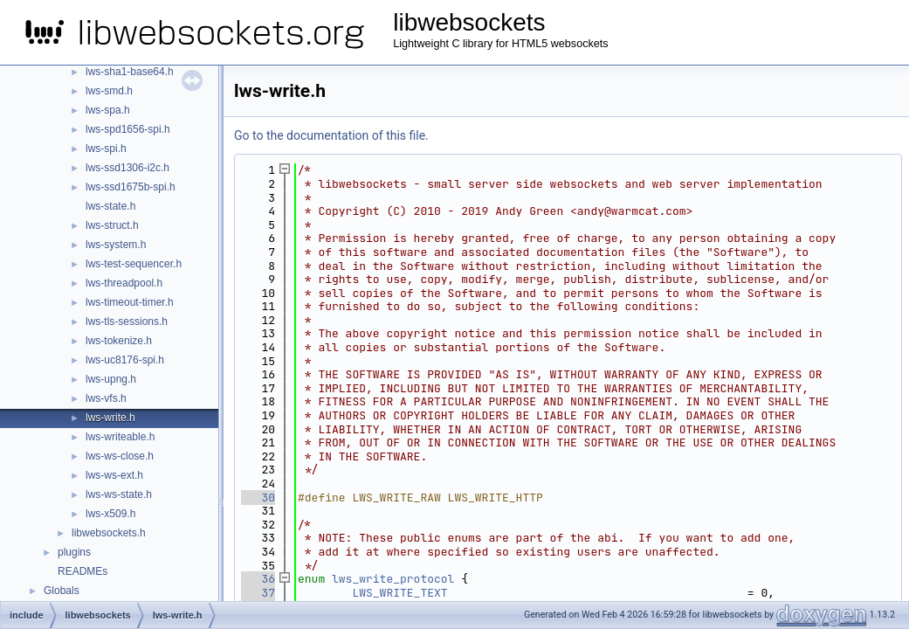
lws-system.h (116, 244)
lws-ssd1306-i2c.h (127, 168)
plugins (74, 552)
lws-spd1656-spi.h (128, 129)
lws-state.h (110, 206)
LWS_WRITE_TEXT (399, 592)
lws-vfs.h (106, 398)
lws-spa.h (108, 110)
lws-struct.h (112, 225)
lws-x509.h (110, 514)
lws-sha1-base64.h (130, 72)
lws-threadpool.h (124, 283)
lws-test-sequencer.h (134, 264)
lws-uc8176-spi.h (125, 360)
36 (258, 578)
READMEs (82, 571)
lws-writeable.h (120, 437)
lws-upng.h (111, 379)
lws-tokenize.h (119, 341)
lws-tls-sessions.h (127, 321)
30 (258, 497)
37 (258, 592)
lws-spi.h (106, 148)
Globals (61, 590)
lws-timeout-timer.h (130, 302)
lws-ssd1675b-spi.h (131, 187)
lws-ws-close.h (120, 456)
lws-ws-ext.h (114, 475)
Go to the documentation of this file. (331, 135)
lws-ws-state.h (119, 494)
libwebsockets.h (109, 533)
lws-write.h (110, 417)
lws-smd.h (109, 91)
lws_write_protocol (393, 578)
